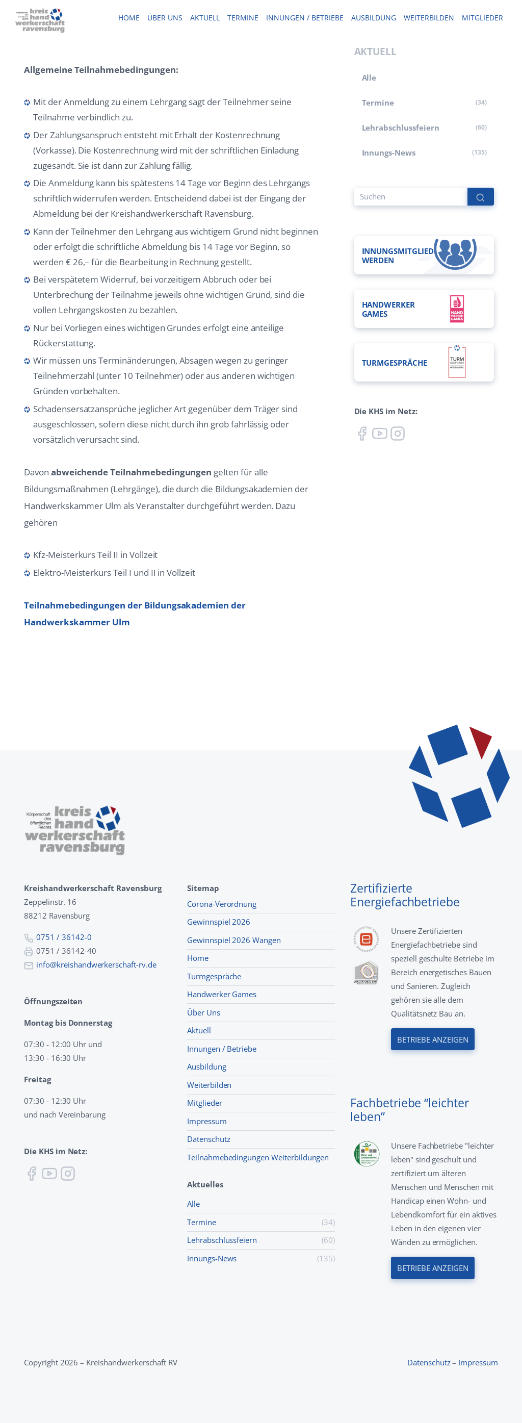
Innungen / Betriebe (304, 18)
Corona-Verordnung (221, 904)
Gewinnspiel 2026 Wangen (234, 940)
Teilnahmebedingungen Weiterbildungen (258, 1157)
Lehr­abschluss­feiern (400, 127)
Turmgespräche (214, 976)
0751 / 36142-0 (63, 937)
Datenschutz (208, 1139)
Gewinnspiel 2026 (218, 922)
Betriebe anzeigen (433, 1039)
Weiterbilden (429, 18)
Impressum (207, 1121)
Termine (242, 18)
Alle (369, 77)
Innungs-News (388, 152)
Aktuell (204, 18)
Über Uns (203, 1012)
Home (128, 18)
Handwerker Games (221, 994)
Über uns (164, 18)
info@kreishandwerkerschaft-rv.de (96, 964)
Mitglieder (482, 18)
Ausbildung (373, 18)
